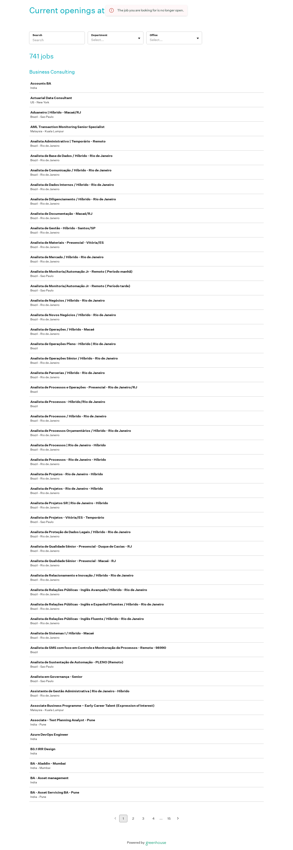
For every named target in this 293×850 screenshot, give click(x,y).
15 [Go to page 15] (169, 818)
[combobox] (91, 40)
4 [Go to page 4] (153, 818)
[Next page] (178, 818)
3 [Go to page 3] (143, 818)
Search (37, 35)
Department (99, 35)
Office (154, 35)
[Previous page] (115, 818)
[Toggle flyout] (139, 38)
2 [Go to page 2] (133, 818)
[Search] (57, 40)
